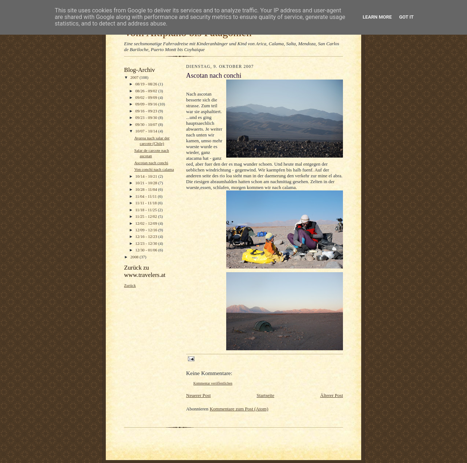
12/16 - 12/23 (146, 236)
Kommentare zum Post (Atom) (239, 409)
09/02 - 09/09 (146, 97)
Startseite (265, 395)
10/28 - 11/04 (146, 189)
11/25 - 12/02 (146, 216)
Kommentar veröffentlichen (212, 383)
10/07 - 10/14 (146, 131)
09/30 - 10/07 (146, 124)
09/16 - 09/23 (146, 111)
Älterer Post (331, 395)
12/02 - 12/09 (146, 223)
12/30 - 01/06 (146, 250)
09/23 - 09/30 (146, 117)
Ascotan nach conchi (151, 163)
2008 (134, 257)
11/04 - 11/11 (146, 196)
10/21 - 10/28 (146, 183)
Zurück (130, 285)
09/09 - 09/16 (146, 104)
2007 (134, 77)
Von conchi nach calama (154, 169)
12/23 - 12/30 (146, 243)
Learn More (377, 17)
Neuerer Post (198, 395)
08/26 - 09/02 (146, 91)
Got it (406, 17)
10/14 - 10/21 (146, 176)
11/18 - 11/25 (146, 210)
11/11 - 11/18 (146, 203)
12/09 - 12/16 (146, 230)
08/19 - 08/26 (146, 84)
